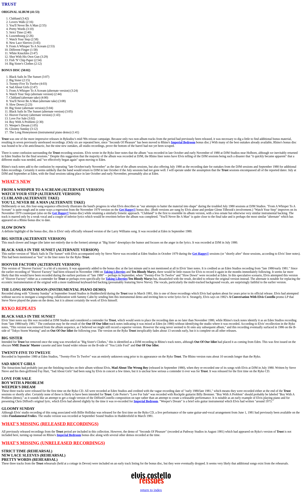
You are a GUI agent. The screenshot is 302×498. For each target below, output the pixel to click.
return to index (151, 490)
